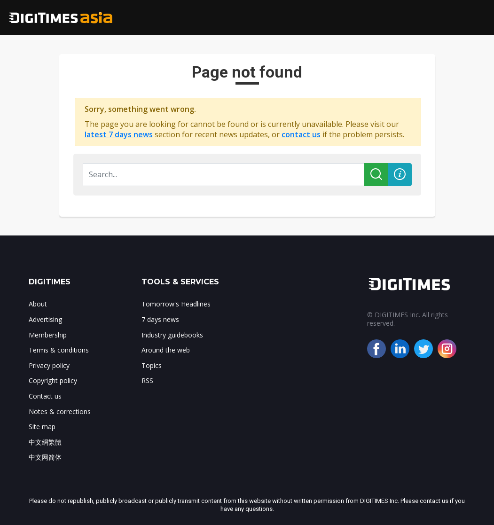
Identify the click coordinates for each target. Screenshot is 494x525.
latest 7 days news (119, 134)
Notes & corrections (60, 411)
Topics (151, 365)
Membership (48, 334)
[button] (400, 174)
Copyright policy (53, 380)
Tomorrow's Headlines (176, 303)
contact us (301, 134)
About (38, 303)
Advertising (45, 319)
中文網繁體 (45, 442)
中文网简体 (45, 457)
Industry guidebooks (172, 334)
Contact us (45, 396)
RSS (147, 380)
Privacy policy (49, 365)
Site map (42, 426)
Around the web (165, 349)
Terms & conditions (59, 349)
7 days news (160, 319)
